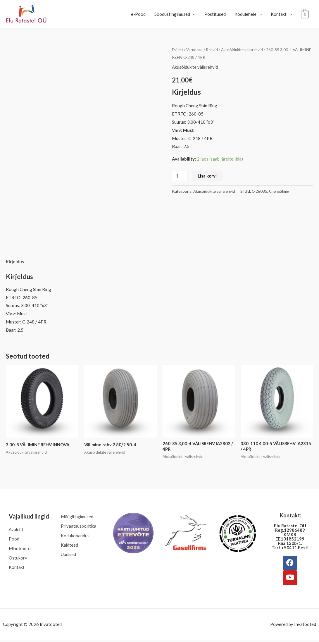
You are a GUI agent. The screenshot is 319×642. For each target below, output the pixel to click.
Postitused (215, 14)
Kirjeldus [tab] (15, 261)
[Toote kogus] (180, 176)
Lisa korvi (207, 175)
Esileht (178, 49)
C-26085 (259, 191)
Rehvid (214, 49)
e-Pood (138, 14)
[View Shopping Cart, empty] (305, 14)
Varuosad (195, 49)
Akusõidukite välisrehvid (245, 49)
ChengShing (279, 191)
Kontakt (279, 14)
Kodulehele (245, 14)
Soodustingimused (172, 14)
